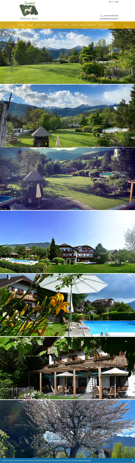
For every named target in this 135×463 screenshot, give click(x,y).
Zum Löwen (21, 25)
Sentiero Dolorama (104, 25)
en (117, 2)
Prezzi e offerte (41, 25)
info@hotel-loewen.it (110, 19)
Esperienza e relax (55, 25)
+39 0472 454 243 (110, 16)
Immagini (74, 25)
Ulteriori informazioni (84, 460)
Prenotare (92, 25)
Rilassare (30, 25)
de (110, 2)
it (113, 2)
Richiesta (83, 25)
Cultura (66, 25)
